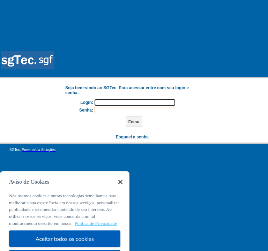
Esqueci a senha (132, 137)
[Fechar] (120, 187)
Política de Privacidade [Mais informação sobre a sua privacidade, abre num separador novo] (96, 228)
